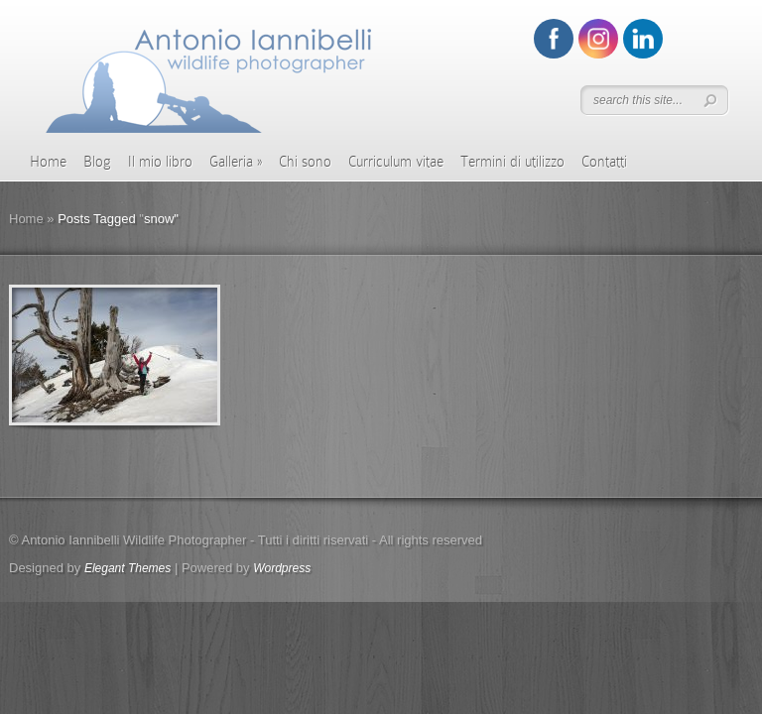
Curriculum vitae (396, 162)
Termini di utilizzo (512, 162)
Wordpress (282, 568)
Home (48, 162)
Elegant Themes (127, 568)
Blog (97, 162)
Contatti (604, 162)
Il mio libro (160, 162)
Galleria (235, 162)
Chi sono (305, 162)
